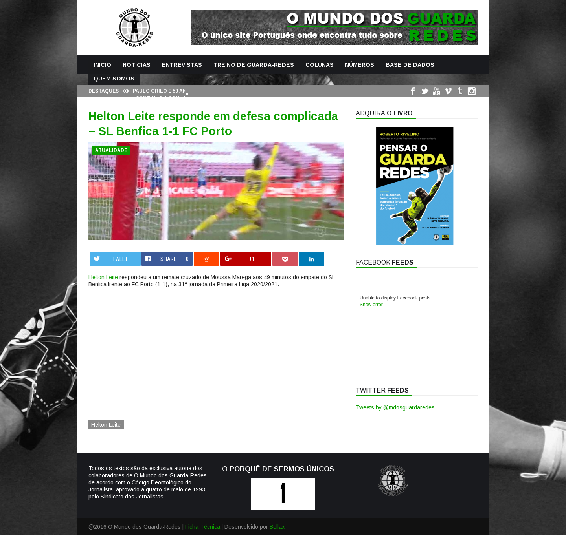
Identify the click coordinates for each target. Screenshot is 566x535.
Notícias (137, 65)
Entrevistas (182, 65)
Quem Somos (114, 78)
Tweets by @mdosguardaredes (395, 407)
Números (359, 65)
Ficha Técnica (202, 527)
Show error (371, 304)
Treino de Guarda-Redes (253, 65)
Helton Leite (103, 277)
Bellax (277, 527)
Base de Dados (410, 65)
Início (102, 65)
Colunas (319, 65)
